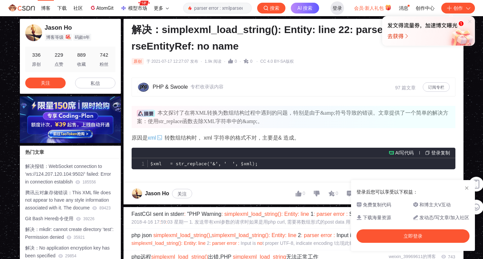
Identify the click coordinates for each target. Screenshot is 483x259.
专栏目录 (443, 173)
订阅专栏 (436, 87)
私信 (95, 83)
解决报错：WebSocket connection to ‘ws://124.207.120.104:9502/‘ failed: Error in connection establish (68, 174)
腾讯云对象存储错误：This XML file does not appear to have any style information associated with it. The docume (68, 200)
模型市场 (135, 6)
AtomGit (101, 7)
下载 (62, 8)
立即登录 (287, 63)
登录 (337, 8)
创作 (458, 8)
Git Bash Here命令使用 (60, 218)
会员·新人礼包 (372, 7)
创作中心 (425, 8)
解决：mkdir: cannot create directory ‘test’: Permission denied (69, 233)
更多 (161, 8)
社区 (78, 8)
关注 (182, 173)
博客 (45, 8)
